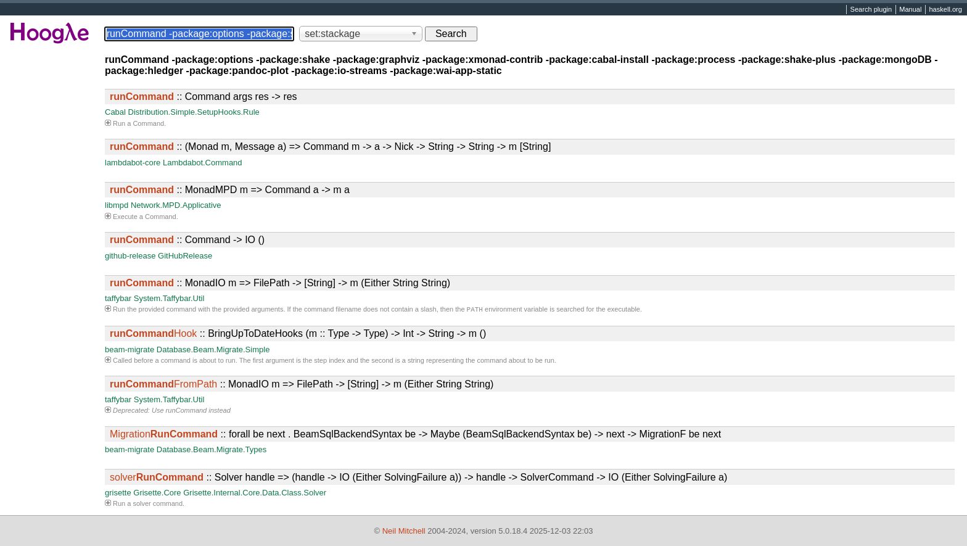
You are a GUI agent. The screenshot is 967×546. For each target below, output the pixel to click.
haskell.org (945, 10)
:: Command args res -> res (203, 96)
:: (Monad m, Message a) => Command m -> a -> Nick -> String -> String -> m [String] (330, 146)
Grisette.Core (157, 493)
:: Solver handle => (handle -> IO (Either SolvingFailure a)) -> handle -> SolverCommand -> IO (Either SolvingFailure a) (418, 478)
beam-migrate (129, 350)
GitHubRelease (185, 255)
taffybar (118, 298)
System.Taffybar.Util (169, 298)
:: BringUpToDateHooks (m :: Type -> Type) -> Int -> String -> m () (298, 334)
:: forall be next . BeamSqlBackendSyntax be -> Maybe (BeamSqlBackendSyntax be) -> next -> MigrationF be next (415, 435)
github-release (130, 255)
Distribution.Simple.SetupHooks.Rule (194, 112)
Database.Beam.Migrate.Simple (213, 350)
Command (148, 123)
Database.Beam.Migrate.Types (211, 450)
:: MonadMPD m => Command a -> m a (230, 189)
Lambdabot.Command (202, 162)
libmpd (116, 205)
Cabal (115, 112)
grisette (118, 493)
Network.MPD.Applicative (176, 205)
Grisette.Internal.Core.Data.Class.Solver (254, 493)
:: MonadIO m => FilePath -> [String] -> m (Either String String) (280, 283)
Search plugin (871, 10)
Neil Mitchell (404, 531)
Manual (910, 10)
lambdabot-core (132, 162)
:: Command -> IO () (187, 239)
